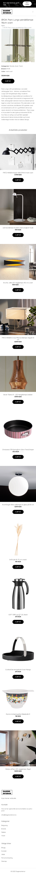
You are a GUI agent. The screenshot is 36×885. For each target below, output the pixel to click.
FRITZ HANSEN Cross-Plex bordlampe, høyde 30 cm (18, 339)
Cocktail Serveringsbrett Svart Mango (18, 670)
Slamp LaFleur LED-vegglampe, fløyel (18, 769)
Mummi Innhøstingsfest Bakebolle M (18, 714)
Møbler (3, 832)
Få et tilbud (27, 3)
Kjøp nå (8, 81)
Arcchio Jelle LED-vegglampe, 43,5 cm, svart (18, 283)
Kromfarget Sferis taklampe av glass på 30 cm (18, 505)
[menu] (33, 11)
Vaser (3, 835)
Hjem (3, 25)
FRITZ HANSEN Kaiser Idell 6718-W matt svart (18, 173)
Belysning (4, 825)
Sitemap (4, 861)
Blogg (3, 847)
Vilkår (3, 854)
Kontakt (3, 851)
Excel (16, 66)
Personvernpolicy (7, 858)
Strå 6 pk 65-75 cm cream (18, 560)
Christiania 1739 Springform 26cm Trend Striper (18, 450)
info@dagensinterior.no (8, 815)
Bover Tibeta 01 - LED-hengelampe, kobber (18, 395)
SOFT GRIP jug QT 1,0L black (18, 615)
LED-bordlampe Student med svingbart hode (18, 228)
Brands (12, 66)
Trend (21, 66)
